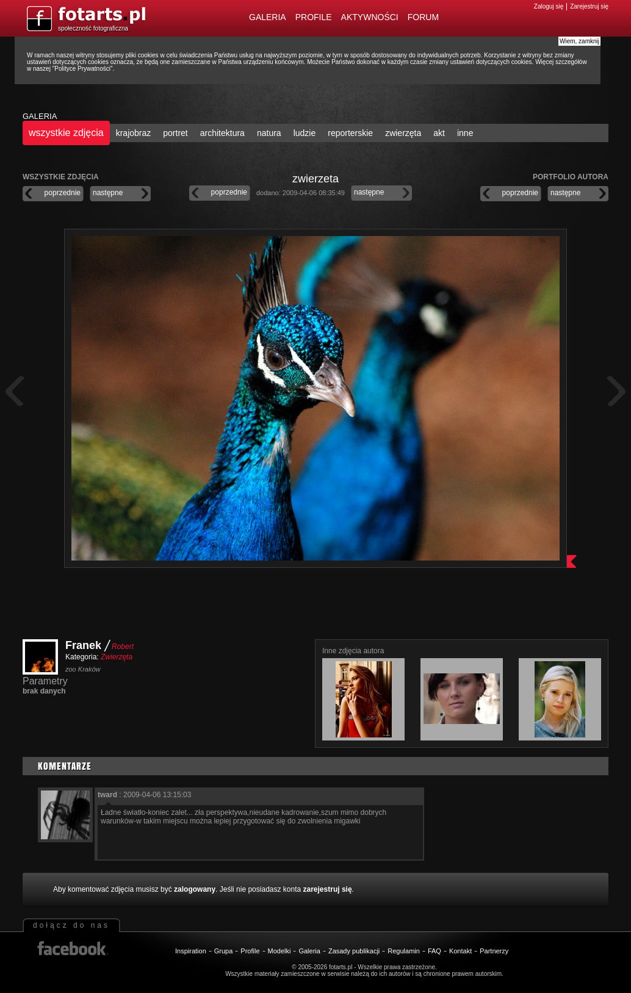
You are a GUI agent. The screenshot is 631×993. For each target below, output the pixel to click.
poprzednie (63, 192)
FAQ (434, 951)
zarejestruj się (327, 889)
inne (465, 133)
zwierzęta (403, 133)
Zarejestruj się (589, 6)
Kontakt (460, 951)
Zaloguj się (548, 6)
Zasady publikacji (354, 951)
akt (439, 133)
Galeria (267, 17)
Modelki (279, 951)
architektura (222, 133)
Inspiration (190, 951)
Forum (423, 17)
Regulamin (404, 951)
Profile (313, 17)
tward (107, 794)
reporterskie (350, 133)
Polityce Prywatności (82, 68)
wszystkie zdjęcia (66, 132)
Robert (123, 646)
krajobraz (133, 133)
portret (175, 133)
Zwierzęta (116, 657)
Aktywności (369, 17)
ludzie (305, 133)
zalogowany (194, 889)
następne (108, 192)
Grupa (223, 951)
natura (269, 133)
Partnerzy (494, 951)
